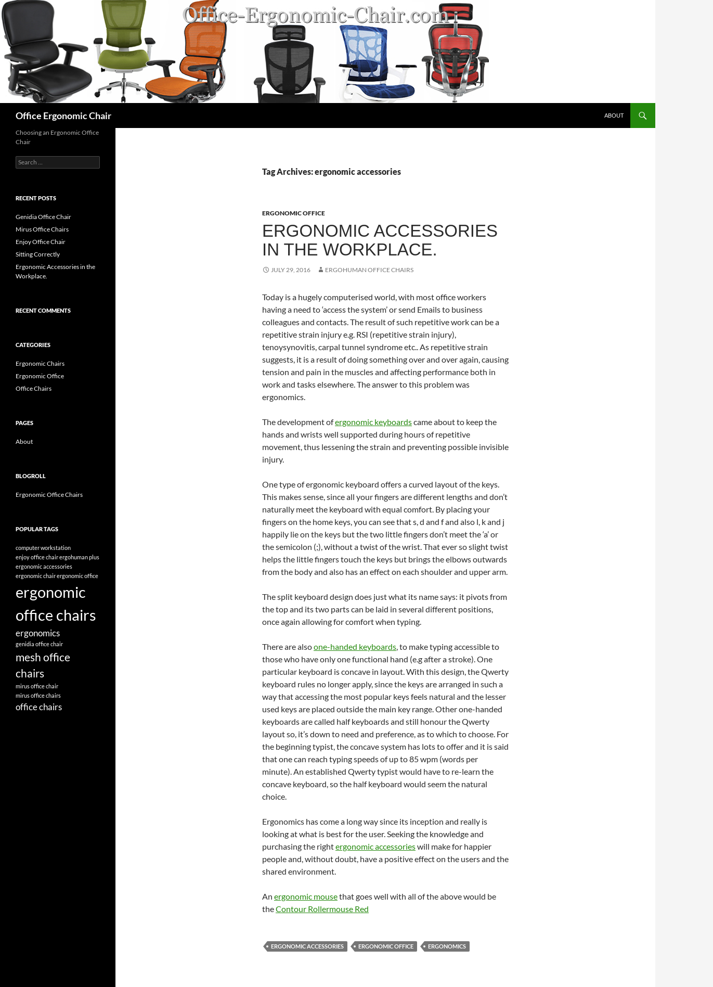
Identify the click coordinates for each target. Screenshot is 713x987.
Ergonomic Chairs (40, 363)
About (614, 115)
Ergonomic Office (293, 213)
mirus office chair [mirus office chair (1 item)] (37, 686)
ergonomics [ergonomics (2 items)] (38, 632)
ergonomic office (385, 946)
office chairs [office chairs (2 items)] (39, 706)
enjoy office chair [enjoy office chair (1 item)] (37, 557)
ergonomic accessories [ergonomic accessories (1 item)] (44, 566)
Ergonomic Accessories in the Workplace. (380, 240)
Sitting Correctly (38, 254)
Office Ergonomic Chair (63, 115)
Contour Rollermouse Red (322, 909)
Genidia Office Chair (43, 217)
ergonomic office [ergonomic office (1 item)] (77, 575)
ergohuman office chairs (369, 270)
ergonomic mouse (306, 896)
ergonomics (447, 946)
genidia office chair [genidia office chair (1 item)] (39, 643)
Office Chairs (33, 388)
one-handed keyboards (355, 646)
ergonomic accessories (375, 846)
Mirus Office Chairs (42, 229)
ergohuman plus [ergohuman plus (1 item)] (79, 557)
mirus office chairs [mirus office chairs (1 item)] (38, 695)
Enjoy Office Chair (41, 242)
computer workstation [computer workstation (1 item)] (43, 547)
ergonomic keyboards (373, 422)
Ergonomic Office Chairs (49, 494)
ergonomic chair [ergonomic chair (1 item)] (36, 575)
